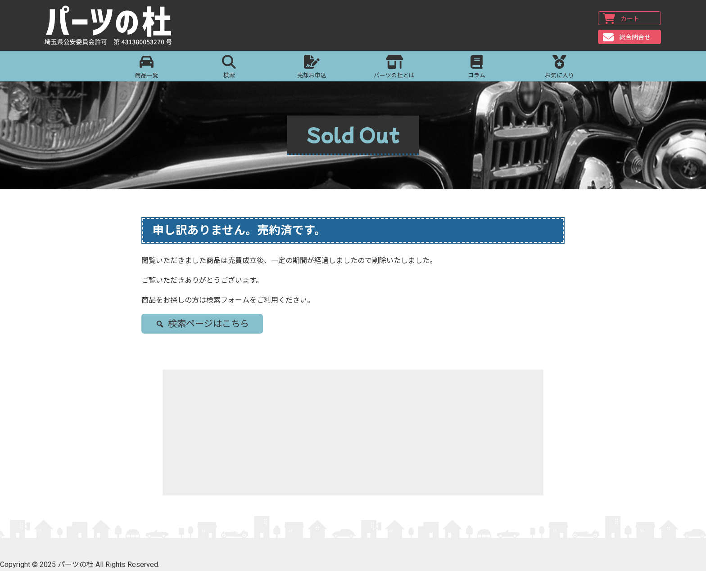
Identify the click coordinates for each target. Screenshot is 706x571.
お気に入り (559, 67)
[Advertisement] (353, 432)
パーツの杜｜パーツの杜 (109, 25)
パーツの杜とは (394, 67)
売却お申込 (312, 67)
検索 (229, 67)
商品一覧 (146, 67)
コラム (476, 67)
